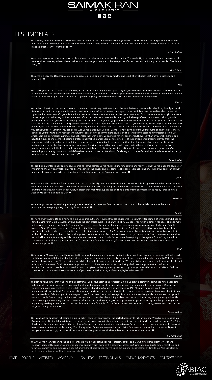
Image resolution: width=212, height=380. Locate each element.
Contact (167, 357)
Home (12, 357)
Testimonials (110, 357)
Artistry (46, 357)
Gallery (87, 357)
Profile (28, 357)
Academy (67, 357)
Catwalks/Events (140, 357)
